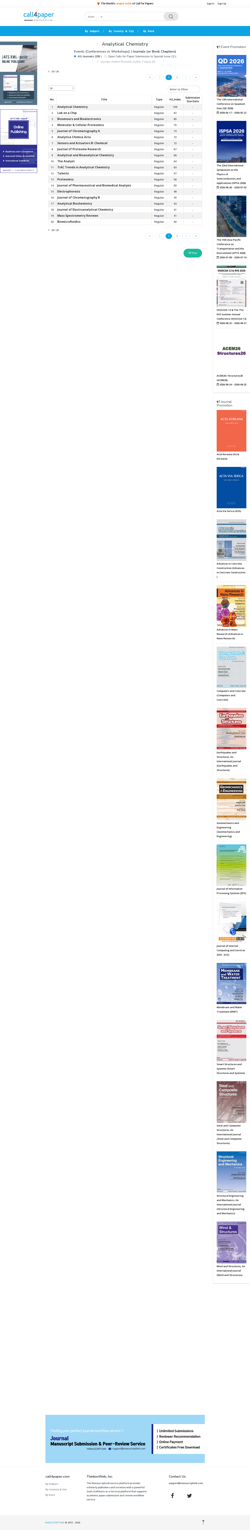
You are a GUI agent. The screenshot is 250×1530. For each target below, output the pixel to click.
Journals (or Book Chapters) (154, 51)
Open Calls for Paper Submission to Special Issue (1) (141, 56)
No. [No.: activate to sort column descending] (52, 99)
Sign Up (222, 3)
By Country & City (121, 31)
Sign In (210, 3)
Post (192, 253)
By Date (148, 31)
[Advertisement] (18, 231)
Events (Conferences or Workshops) (102, 51)
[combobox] (61, 88)
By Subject (92, 31)
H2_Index (175, 99)
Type (159, 99)
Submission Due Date (192, 99)
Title (104, 99)
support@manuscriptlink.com (186, 1483)
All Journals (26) (88, 56)
